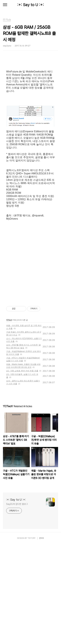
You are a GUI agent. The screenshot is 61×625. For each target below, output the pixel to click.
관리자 (41, 619)
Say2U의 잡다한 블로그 (17, 585)
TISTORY (31, 619)
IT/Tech (9, 401)
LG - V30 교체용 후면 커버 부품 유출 (22, 452)
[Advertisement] (30, 87)
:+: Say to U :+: (30, 4)
